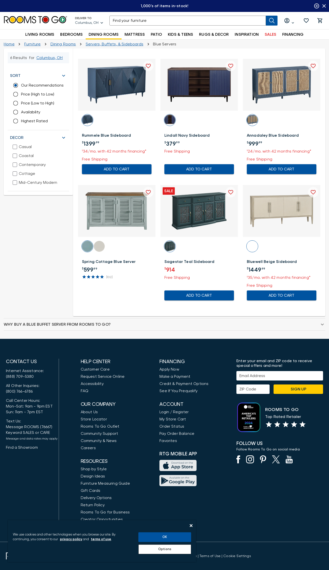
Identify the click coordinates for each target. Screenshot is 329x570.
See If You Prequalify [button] (178, 391)
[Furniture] (32, 44)
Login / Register (174, 412)
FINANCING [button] (293, 34)
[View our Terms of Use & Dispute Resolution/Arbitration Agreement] (210, 556)
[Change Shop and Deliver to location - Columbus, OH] (49, 57)
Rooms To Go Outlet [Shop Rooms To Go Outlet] (100, 426)
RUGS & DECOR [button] (214, 34)
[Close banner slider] (324, 6)
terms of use (101, 539)
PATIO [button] (156, 34)
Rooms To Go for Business (105, 512)
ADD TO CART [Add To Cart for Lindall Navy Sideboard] (199, 169)
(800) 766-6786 (19, 391)
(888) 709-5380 (20, 377)
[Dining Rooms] (63, 44)
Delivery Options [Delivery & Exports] (96, 498)
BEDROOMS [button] (71, 34)
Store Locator (94, 419)
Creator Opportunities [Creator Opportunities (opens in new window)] (102, 519)
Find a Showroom (22, 447)
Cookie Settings (237, 556)
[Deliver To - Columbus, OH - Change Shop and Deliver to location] (89, 20)
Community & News (99, 441)
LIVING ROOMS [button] (39, 34)
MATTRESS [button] (135, 34)
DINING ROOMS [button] (104, 34)
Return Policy (93, 505)
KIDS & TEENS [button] (180, 34)
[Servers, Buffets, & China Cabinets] (114, 44)
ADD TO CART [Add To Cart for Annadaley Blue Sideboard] (281, 169)
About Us (89, 412)
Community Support (99, 434)
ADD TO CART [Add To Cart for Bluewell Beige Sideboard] (281, 295)
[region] (102, 541)
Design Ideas (93, 476)
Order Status (171, 426)
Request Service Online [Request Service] (103, 377)
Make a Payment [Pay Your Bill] (174, 377)
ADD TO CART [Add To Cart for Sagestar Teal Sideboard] (199, 295)
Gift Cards (91, 491)
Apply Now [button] (169, 369)
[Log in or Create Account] (289, 20)
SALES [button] (270, 34)
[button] (306, 21)
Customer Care (95, 369)
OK (164, 537)
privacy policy (71, 539)
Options (164, 549)
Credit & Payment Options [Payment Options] (183, 384)
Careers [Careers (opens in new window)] (88, 448)
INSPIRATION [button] (247, 34)
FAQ (85, 391)
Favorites (168, 441)
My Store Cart (172, 419)
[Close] (191, 525)
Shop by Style (94, 469)
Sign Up (298, 389)
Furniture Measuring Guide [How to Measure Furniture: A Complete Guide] (105, 483)
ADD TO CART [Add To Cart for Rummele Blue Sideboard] (117, 169)
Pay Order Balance (176, 434)
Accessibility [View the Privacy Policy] (92, 384)
